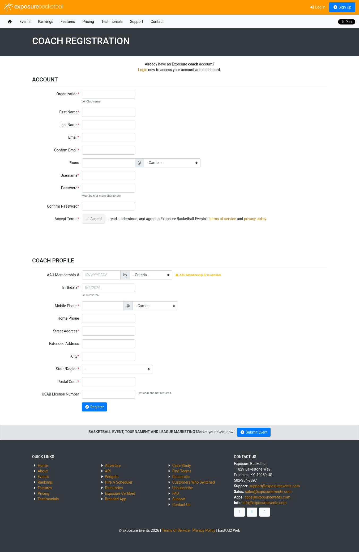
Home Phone (68, 318)
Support (136, 21)
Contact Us (181, 504)
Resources (181, 477)
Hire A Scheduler (118, 482)
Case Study (181, 465)
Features (68, 21)
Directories (114, 488)
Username (69, 175)
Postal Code (67, 382)
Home (43, 465)
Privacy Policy (204, 530)
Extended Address (64, 343)
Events (25, 21)
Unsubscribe (182, 488)
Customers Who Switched (193, 482)
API (108, 471)
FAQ (175, 493)
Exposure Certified (120, 493)
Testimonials (112, 21)
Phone (74, 162)
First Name (68, 112)
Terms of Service (176, 530)
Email (73, 137)
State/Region (66, 369)
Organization (67, 94)
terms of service (222, 219)
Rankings (45, 21)
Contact (157, 21)
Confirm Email (66, 150)
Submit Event (254, 432)
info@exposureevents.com (264, 503)
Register (94, 407)
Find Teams (181, 471)
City (74, 356)
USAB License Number (60, 394)
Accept (93, 219)
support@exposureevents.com (274, 486)
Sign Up (342, 7)
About (43, 471)
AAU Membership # (63, 275)
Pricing (88, 21)
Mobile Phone (66, 306)
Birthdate (70, 287)
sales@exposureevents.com (268, 491)
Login (142, 70)
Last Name (68, 125)
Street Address (65, 331)
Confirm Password (62, 206)
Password (69, 188)
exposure (33, 7)
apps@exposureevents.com (267, 497)
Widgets (111, 477)
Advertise (113, 465)
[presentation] (122, 237)
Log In (317, 7)
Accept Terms (65, 219)
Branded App (115, 499)
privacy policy (255, 219)
